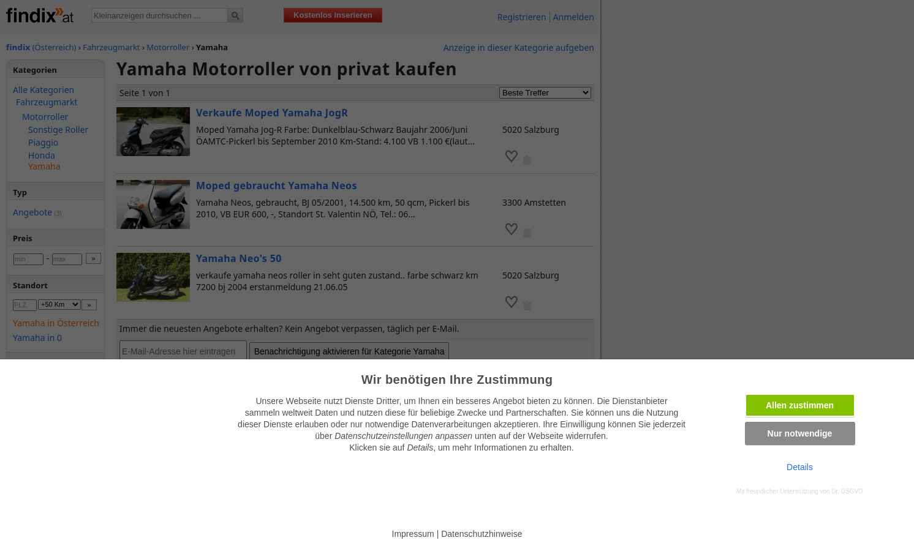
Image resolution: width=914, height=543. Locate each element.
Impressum (413, 534)
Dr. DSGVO (847, 491)
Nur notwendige (800, 433)
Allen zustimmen (800, 405)
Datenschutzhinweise (481, 534)
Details (800, 467)
